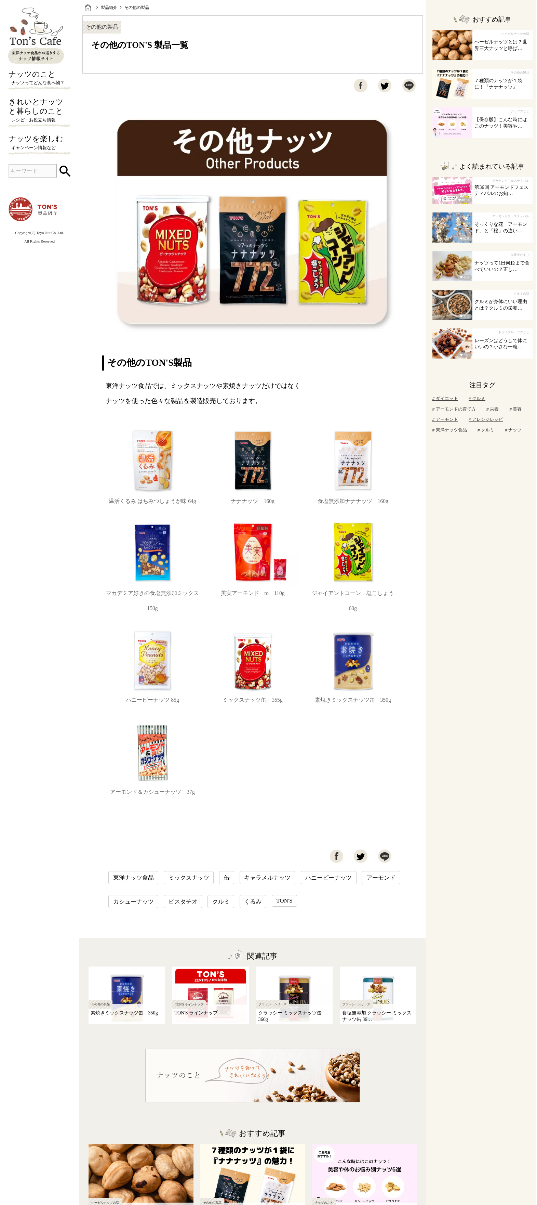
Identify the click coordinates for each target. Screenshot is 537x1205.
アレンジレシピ (486, 419)
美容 (515, 409)
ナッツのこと (39, 78)
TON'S (284, 900)
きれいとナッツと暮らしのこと (39, 111)
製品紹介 (109, 7)
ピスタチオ (183, 901)
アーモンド (380, 877)
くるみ (252, 901)
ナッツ (513, 429)
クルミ (221, 901)
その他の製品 (136, 7)
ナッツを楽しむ (39, 143)
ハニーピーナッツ (328, 877)
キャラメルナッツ (267, 877)
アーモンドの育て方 (454, 409)
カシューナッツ (133, 901)
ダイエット (445, 398)
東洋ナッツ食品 (133, 877)
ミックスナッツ (189, 877)
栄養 (492, 409)
